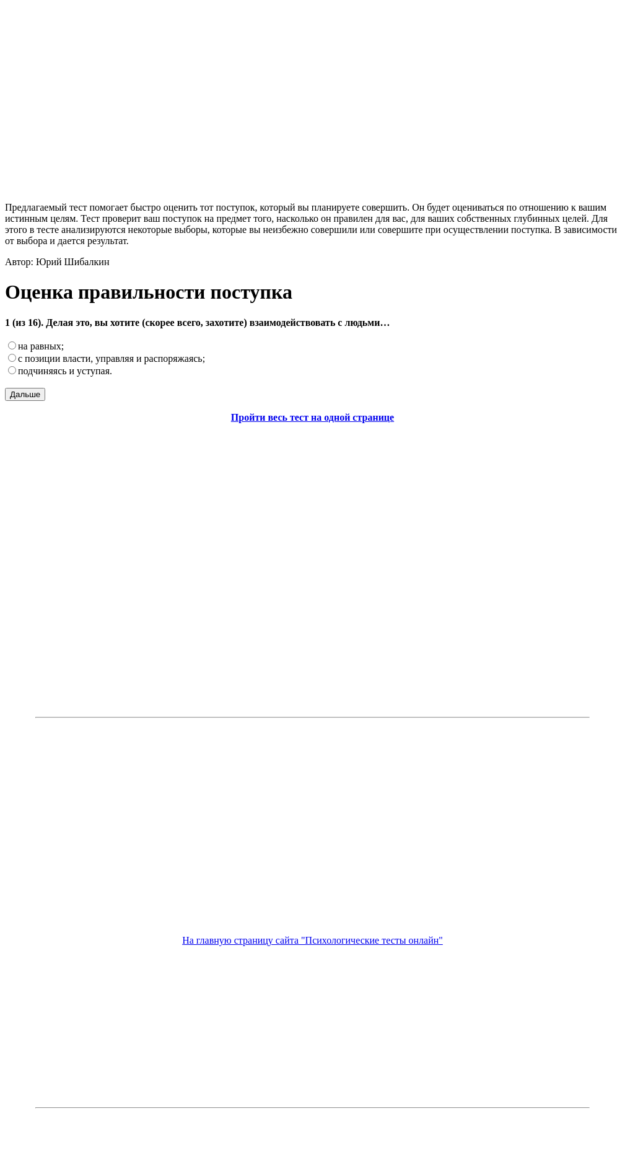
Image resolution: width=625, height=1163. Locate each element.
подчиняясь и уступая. (65, 371)
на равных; (41, 346)
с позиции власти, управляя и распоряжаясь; (111, 358)
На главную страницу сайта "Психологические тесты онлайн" (312, 940)
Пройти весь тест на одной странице (312, 417)
